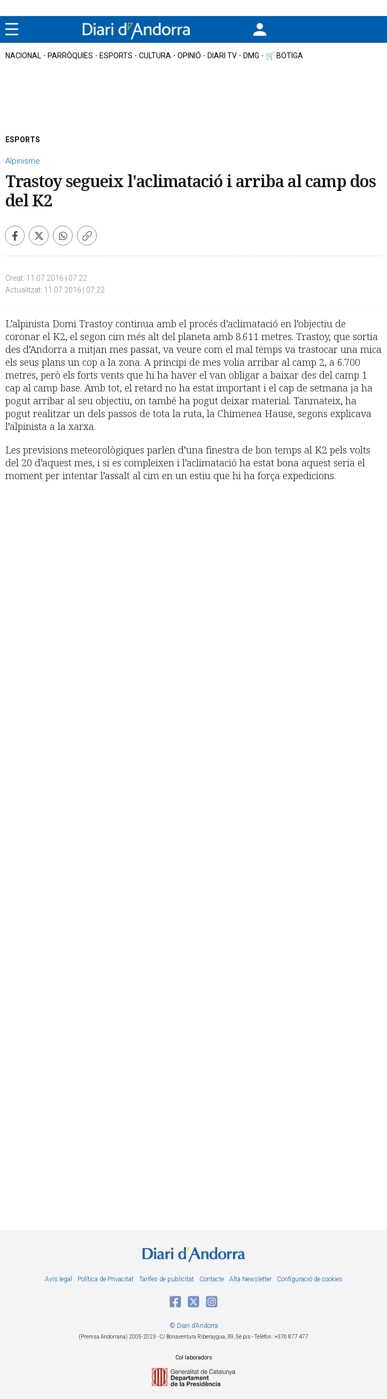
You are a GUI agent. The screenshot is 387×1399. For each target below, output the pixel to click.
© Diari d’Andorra (193, 1325)
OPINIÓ (189, 55)
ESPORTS (22, 139)
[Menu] (11, 29)
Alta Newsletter (250, 1279)
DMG (251, 55)
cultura (155, 55)
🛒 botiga (284, 55)
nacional (23, 55)
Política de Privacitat (106, 1279)
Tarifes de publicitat (166, 1279)
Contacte (211, 1279)
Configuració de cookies (310, 1279)
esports (116, 55)
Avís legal (58, 1279)
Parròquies (70, 55)
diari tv (222, 55)
